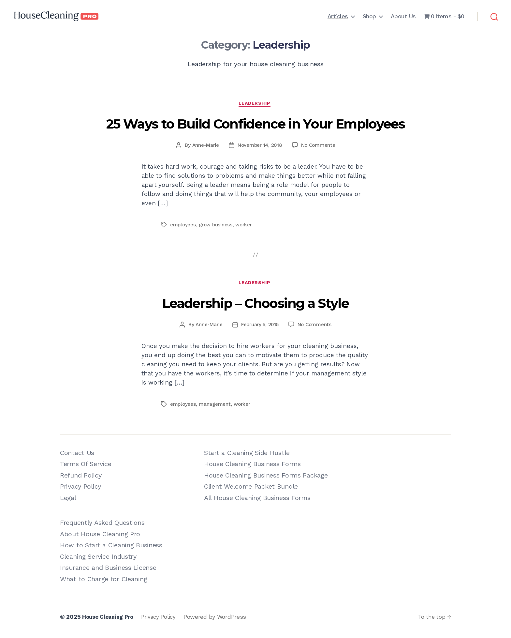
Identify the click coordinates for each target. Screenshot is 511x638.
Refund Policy (80, 478)
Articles (338, 16)
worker (247, 226)
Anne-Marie (203, 146)
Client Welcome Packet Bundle (251, 489)
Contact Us (77, 455)
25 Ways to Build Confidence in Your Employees (255, 125)
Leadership (255, 104)
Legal (68, 500)
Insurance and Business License (108, 570)
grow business (218, 226)
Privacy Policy (80, 489)
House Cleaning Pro (110, 619)
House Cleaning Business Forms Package (266, 478)
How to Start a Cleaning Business (111, 548)
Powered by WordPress (221, 619)
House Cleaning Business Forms (252, 467)
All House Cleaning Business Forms (257, 500)
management (216, 406)
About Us (403, 16)
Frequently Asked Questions (102, 525)
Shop (369, 16)
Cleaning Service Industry (98, 559)
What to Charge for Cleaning (103, 581)
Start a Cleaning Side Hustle (247, 455)
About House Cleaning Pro (100, 536)
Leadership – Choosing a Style (255, 306)
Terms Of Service (85, 467)
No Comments (320, 146)
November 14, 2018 (259, 146)
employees (183, 226)
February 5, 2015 (260, 327)
